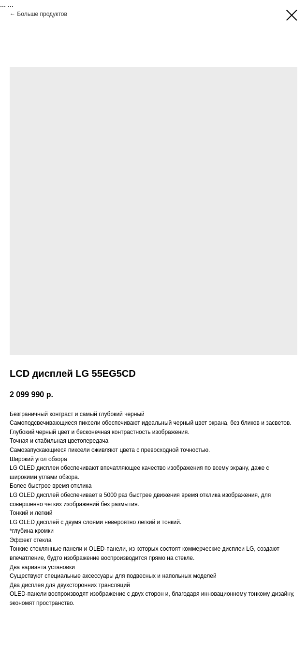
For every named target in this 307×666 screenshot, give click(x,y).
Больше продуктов (42, 14)
